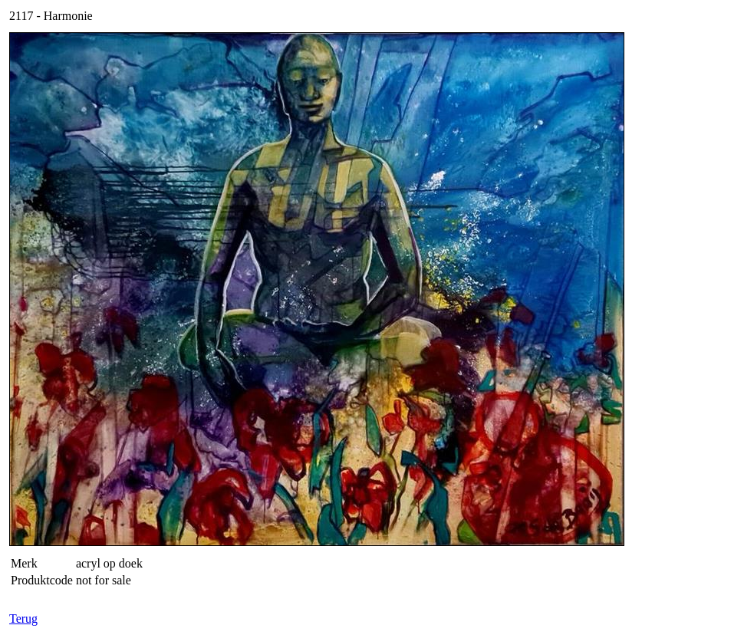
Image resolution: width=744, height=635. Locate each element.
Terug (23, 618)
